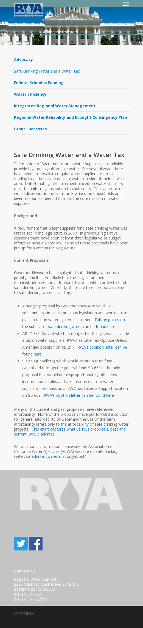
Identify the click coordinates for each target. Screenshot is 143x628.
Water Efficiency (30, 94)
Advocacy (23, 59)
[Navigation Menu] (126, 3)
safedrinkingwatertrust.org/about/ (56, 456)
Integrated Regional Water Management (55, 105)
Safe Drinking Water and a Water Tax (47, 71)
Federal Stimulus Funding (39, 82)
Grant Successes (30, 128)
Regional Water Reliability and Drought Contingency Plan (70, 117)
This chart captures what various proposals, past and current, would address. (70, 431)
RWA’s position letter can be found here (79, 395)
